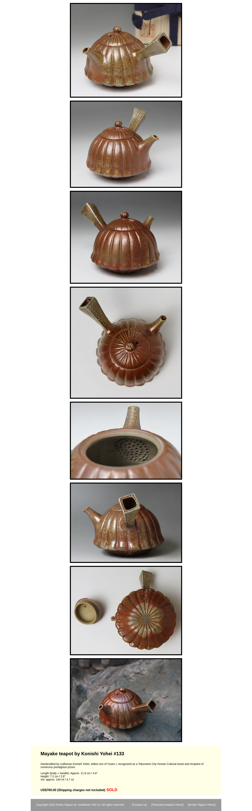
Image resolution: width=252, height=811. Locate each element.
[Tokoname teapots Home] (167, 804)
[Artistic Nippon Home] (201, 804)
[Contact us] (139, 804)
